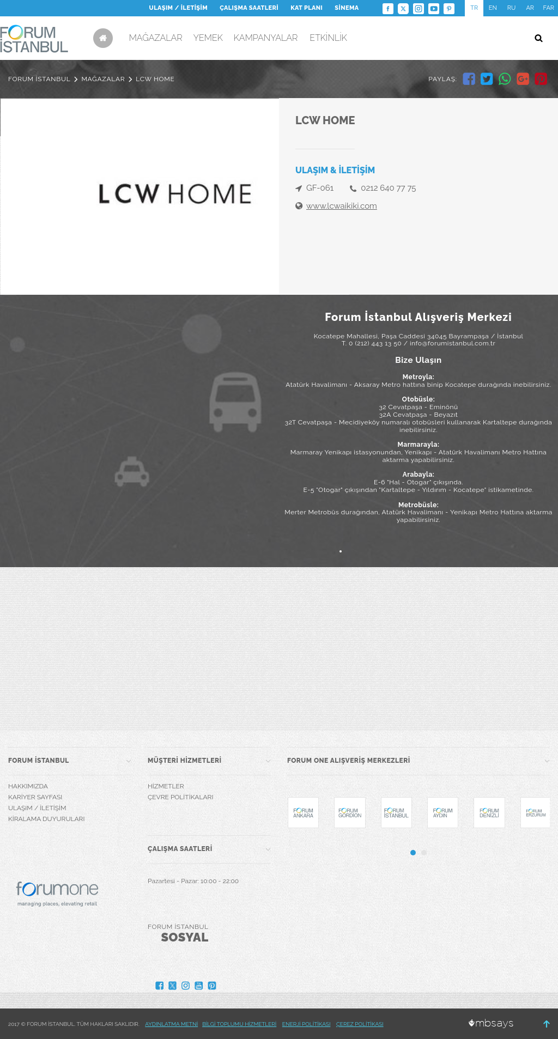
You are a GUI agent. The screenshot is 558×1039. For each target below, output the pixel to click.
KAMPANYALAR (266, 38)
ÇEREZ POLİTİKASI (360, 1024)
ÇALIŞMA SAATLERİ (249, 7)
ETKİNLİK (328, 38)
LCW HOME (155, 79)
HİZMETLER (166, 786)
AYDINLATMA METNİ (171, 1024)
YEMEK (208, 38)
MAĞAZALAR (156, 38)
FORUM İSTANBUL (39, 79)
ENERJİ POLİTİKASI (306, 1024)
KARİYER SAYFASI (35, 797)
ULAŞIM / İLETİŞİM (178, 7)
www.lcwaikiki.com (341, 206)
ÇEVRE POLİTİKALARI (180, 797)
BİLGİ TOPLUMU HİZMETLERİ (239, 1024)
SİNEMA (347, 7)
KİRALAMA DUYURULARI (46, 819)
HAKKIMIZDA (28, 786)
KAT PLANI (306, 7)
